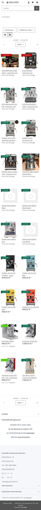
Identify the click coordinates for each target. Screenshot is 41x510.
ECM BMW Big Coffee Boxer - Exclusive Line (9, 71)
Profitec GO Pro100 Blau (29, 274)
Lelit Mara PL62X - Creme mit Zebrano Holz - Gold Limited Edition (29, 376)
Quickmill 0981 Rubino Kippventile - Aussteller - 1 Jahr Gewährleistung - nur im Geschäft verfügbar (30, 173)
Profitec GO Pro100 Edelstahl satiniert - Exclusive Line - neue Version (9, 139)
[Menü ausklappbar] (3, 1)
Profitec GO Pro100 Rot (30, 307)
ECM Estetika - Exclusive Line (27, 71)
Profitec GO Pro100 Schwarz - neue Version (8, 274)
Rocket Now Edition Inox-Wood (29, 240)
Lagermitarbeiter (23, 437)
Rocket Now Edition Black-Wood (29, 207)
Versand (28, 498)
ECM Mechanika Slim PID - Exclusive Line (9, 105)
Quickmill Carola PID (29, 341)
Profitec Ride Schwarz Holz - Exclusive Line (9, 173)
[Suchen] (18, 8)
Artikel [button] (5, 414)
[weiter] (37, 44)
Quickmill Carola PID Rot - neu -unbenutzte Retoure (10, 376)
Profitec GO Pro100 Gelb (8, 308)
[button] (29, 2)
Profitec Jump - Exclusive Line (27, 139)
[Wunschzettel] (33, 2)
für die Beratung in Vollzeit (19, 429)
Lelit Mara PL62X (8, 341)
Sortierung (9, 30)
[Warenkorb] (37, 2)
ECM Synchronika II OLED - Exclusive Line (30, 105)
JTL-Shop (24, 507)
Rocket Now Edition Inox (9, 240)
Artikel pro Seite (25, 30)
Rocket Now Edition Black (9, 207)
